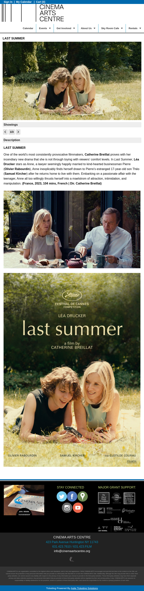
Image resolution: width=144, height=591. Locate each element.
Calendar (28, 28)
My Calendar (24, 1)
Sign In (8, 1)
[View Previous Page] (5, 132)
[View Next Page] (18, 132)
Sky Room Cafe (110, 28)
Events (43, 28)
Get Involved (64, 28)
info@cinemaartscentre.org (72, 551)
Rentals (133, 28)
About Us (86, 28)
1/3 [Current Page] (12, 131)
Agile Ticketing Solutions (84, 588)
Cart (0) (40, 1)
